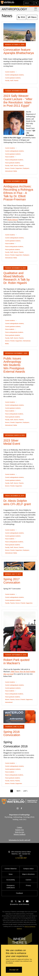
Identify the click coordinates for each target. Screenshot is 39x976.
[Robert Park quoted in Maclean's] (19, 631)
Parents (16, 80)
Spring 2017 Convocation (11, 581)
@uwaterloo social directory (19, 904)
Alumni (16, 165)
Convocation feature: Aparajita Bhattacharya (18, 51)
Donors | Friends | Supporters (13, 168)
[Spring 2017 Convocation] (19, 566)
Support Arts (19, 830)
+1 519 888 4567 (21, 858)
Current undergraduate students (14, 75)
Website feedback (19, 834)
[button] (28, 3)
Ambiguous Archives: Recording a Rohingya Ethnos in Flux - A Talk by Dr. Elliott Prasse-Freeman (18, 193)
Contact (19, 827)
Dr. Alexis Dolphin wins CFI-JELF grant (17, 502)
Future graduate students (12, 163)
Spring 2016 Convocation (11, 733)
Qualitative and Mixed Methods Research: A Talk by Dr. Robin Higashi (16, 277)
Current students (10, 72)
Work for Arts (19, 832)
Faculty (7, 80)
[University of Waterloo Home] (7, 3)
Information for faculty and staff (19, 840)
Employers (26, 168)
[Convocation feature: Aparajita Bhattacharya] (19, 32)
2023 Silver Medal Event (11, 442)
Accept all (13, 970)
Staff (11, 80)
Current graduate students (12, 78)
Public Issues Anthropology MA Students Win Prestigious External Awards (14, 365)
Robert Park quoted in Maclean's (16, 661)
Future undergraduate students (14, 160)
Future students (9, 157)
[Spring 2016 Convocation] (19, 716)
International (8, 171)
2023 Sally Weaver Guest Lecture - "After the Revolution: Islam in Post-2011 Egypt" (17, 100)
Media (15, 171)
